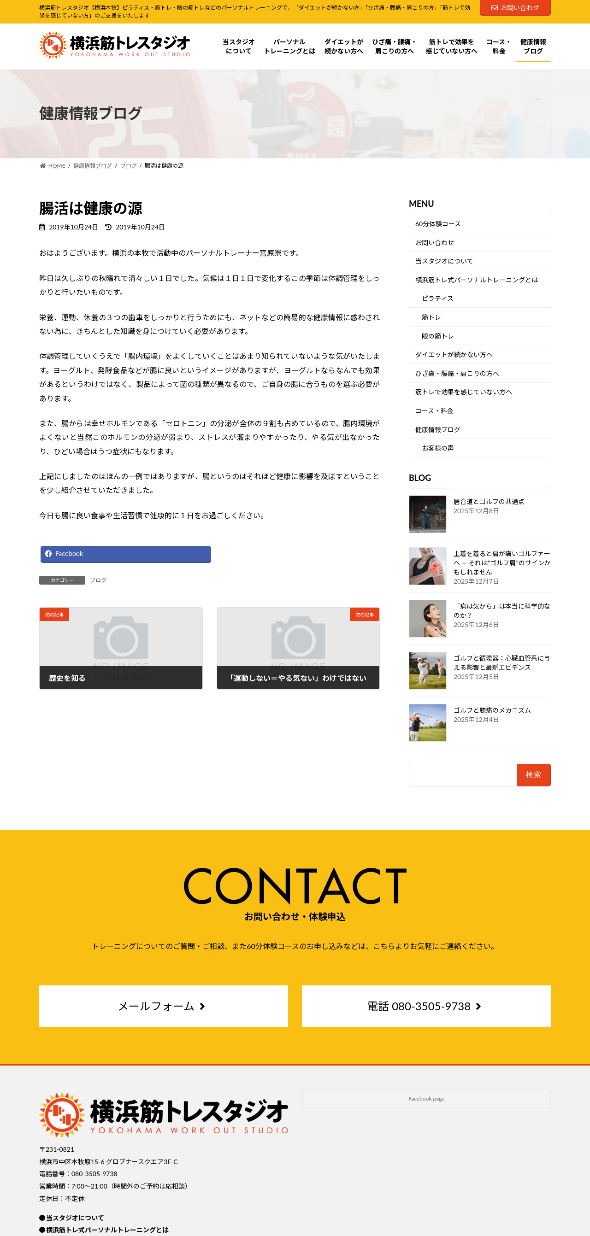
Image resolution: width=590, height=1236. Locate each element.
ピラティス (438, 298)
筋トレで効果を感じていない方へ (463, 392)
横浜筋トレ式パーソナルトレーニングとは (476, 279)
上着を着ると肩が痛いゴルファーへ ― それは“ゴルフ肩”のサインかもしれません (502, 563)
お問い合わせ (515, 8)
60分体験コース (438, 224)
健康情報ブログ (437, 429)
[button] (163, 1006)
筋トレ (431, 317)
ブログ (98, 580)
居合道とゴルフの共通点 (489, 501)
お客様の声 (438, 448)
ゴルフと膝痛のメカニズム (492, 710)
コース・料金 (434, 411)
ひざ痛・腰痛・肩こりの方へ (457, 373)
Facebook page (426, 1098)
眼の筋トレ (438, 336)
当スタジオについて (444, 261)
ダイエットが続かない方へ (454, 354)
